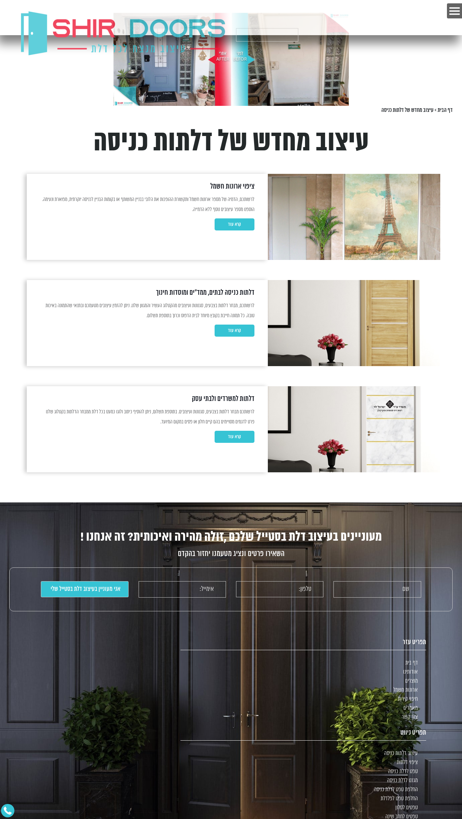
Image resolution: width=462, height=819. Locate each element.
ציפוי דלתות (407, 762)
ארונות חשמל (405, 690)
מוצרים (411, 681)
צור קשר (410, 717)
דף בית (411, 663)
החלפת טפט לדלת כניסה (396, 790)
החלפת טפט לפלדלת (399, 799)
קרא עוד (234, 224)
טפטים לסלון (406, 808)
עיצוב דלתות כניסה (401, 753)
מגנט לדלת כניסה (402, 780)
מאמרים (410, 708)
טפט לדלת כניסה (403, 771)
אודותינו (410, 672)
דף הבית (445, 110)
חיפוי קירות (408, 699)
